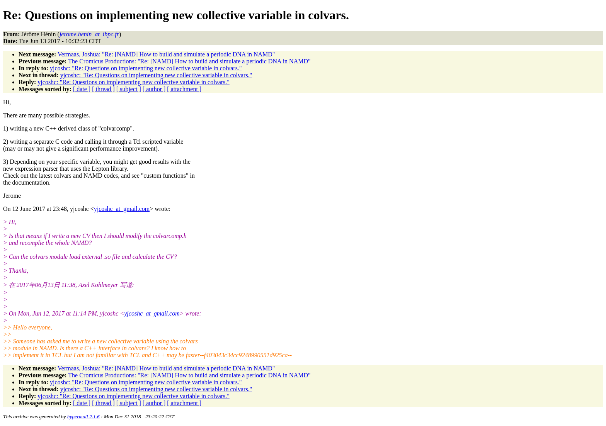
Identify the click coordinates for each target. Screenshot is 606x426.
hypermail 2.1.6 (83, 416)
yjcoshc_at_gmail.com (122, 208)
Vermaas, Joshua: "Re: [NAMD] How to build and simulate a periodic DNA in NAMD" (166, 54)
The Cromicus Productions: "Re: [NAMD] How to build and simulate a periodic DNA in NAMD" (189, 61)
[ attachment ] (184, 89)
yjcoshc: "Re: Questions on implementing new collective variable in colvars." (146, 68)
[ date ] (81, 89)
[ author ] (154, 89)
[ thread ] (103, 89)
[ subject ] (128, 89)
